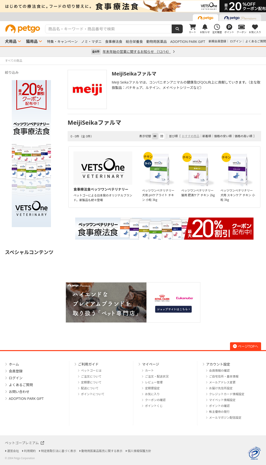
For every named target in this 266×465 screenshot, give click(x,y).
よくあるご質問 (255, 41)
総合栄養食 (134, 41)
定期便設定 (152, 388)
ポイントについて (93, 394)
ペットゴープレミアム (24, 443)
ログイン (236, 41)
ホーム (14, 364)
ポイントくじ (154, 406)
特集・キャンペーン (62, 41)
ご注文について (91, 376)
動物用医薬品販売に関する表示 (101, 451)
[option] (133, 6)
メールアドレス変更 (222, 382)
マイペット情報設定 (222, 400)
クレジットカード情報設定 (226, 394)
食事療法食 (113, 41)
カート (149, 370)
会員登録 (16, 371)
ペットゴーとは (91, 370)
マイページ (150, 364)
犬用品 (11, 41)
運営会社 (13, 451)
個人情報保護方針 (139, 451)
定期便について (91, 382)
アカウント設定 (218, 364)
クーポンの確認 (155, 400)
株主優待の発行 (219, 412)
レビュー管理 (154, 382)
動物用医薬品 (156, 41)
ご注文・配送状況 (157, 376)
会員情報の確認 (219, 370)
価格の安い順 (223, 136)
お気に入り (152, 394)
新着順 (206, 136)
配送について (90, 388)
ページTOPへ (245, 346)
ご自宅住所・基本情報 (224, 376)
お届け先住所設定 (221, 388)
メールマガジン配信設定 (225, 418)
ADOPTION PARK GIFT (187, 41)
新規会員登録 (217, 41)
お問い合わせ (19, 391)
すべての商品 (13, 61)
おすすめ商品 (190, 136)
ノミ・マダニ (91, 41)
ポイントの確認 (219, 406)
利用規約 (30, 451)
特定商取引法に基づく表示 (58, 451)
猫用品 (32, 41)
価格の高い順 (243, 136)
